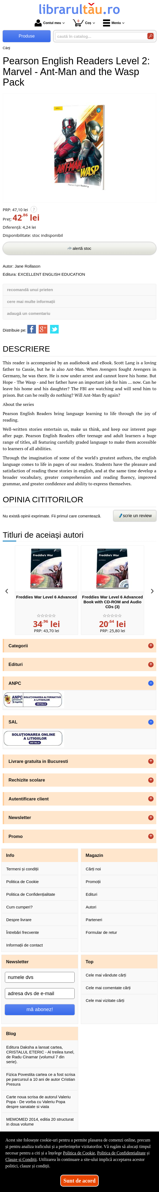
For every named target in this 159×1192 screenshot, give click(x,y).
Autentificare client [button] (29, 798)
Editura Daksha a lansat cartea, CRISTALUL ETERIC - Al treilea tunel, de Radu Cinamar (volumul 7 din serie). (40, 1054)
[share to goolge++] (43, 329)
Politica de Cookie (22, 881)
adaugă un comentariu (28, 313)
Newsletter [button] (20, 817)
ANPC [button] (15, 683)
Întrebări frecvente (22, 932)
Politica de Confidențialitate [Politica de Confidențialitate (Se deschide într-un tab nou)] (121, 1153)
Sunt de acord (80, 1181)
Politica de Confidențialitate (30, 894)
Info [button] (10, 855)
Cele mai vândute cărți (106, 975)
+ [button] (151, 645)
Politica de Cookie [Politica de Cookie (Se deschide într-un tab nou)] (79, 1153)
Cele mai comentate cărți (108, 987)
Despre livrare (18, 919)
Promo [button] (16, 836)
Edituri (91, 894)
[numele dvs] (40, 977)
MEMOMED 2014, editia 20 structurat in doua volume (40, 1121)
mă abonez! (40, 1009)
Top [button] (90, 961)
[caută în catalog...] (99, 36)
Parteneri (94, 919)
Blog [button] (11, 1033)
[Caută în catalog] (150, 36)
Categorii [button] (18, 645)
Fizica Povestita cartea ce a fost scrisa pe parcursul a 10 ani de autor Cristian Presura (40, 1079)
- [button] (151, 683)
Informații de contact (24, 945)
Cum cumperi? (19, 907)
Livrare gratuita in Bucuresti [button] (38, 761)
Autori (91, 907)
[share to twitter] (54, 329)
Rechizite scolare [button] (27, 779)
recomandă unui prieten (30, 289)
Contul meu (48, 22)
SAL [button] (13, 721)
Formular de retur (101, 932)
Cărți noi (93, 869)
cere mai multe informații (31, 301)
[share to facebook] (31, 329)
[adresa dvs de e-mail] (40, 993)
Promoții (93, 881)
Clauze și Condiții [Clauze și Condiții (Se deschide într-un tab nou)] (21, 1159)
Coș (82, 22)
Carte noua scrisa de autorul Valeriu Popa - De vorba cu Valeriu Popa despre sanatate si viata (38, 1102)
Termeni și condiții (22, 869)
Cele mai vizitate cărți (105, 1000)
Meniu (112, 22)
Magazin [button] (94, 855)
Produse (27, 36)
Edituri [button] (16, 664)
